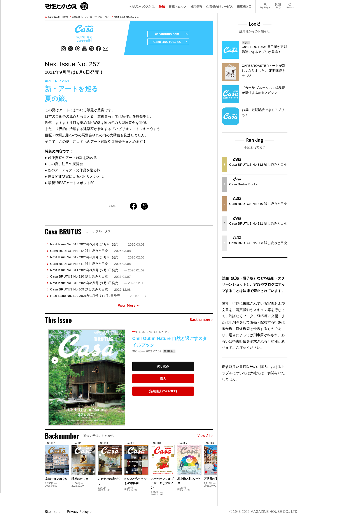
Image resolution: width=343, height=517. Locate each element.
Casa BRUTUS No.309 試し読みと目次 (90, 289)
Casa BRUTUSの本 (170, 42)
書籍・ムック (177, 6)
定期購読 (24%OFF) (163, 391)
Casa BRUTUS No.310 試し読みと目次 (90, 276)
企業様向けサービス (219, 6)
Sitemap (51, 511)
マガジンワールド (66, 6)
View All (205, 436)
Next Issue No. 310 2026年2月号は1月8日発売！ (97, 283)
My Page (265, 4)
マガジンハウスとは (141, 6)
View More (129, 305)
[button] (209, 467)
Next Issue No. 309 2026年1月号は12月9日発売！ (98, 296)
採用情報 (196, 6)
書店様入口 (244, 6)
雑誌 (161, 6)
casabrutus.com (171, 34)
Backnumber (201, 320)
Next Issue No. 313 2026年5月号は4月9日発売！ (97, 244)
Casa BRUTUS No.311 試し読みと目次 (90, 264)
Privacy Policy (78, 511)
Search (290, 4)
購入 (163, 378)
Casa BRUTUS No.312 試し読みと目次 (90, 251)
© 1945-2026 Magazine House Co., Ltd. (263, 511)
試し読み (163, 366)
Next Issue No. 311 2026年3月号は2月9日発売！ (97, 270)
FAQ (278, 4)
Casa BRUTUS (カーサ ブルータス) (91, 17)
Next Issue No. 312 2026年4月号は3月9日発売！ (97, 257)
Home (65, 17)
